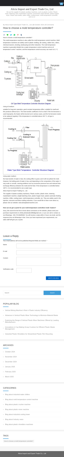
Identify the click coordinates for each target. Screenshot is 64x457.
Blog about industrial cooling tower (17, 414)
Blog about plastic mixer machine (17, 409)
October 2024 (10, 352)
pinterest (18, 35)
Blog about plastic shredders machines (19, 424)
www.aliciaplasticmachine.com (28, 202)
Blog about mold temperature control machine (21, 399)
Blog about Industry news (14, 419)
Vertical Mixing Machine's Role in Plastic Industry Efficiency (26, 310)
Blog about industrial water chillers (17, 394)
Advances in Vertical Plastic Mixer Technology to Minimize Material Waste (31, 315)
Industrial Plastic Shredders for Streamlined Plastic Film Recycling (29, 334)
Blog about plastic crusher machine (17, 404)
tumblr (21, 35)
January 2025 (10, 367)
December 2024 (11, 362)
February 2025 (10, 372)
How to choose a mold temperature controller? (18, 441)
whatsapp (14, 35)
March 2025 (9, 377)
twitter (11, 35)
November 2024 (11, 357)
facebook (4, 35)
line (8, 35)
